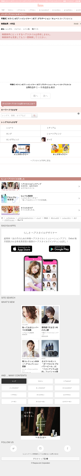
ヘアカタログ (67, 381)
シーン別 (26, 29)
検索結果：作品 (41, 24)
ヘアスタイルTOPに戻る (40, 160)
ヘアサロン (14, 394)
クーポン (14, 401)
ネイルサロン (40, 394)
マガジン (40, 381)
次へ (45, 96)
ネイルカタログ (67, 388)
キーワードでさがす (9, 110)
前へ (35, 96)
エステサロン (67, 394)
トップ (14, 381)
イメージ (17, 29)
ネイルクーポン (40, 401)
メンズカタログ (13, 388)
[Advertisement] (40, 63)
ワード (35, 29)
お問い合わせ (54, 454)
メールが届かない (44, 454)
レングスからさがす (9, 122)
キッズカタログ (40, 388)
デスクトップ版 (40, 459)
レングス (9, 29)
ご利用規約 (35, 454)
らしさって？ (26, 454)
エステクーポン (67, 401)
